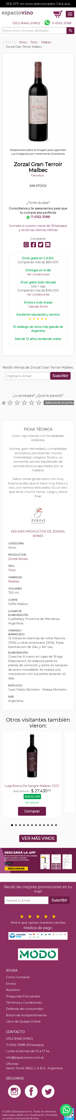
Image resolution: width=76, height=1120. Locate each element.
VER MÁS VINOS (38, 838)
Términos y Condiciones (24, 1002)
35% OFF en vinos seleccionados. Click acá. (38, 4)
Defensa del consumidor (24, 1009)
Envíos (11, 983)
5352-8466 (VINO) (26, 23)
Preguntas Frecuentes (23, 996)
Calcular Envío (38, 306)
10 (48, 825)
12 (56, 825)
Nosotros (13, 990)
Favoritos (37, 175)
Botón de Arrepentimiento (26, 1015)
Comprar (32, 811)
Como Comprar (18, 977)
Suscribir (60, 376)
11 (52, 825)
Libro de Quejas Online (23, 1021)
